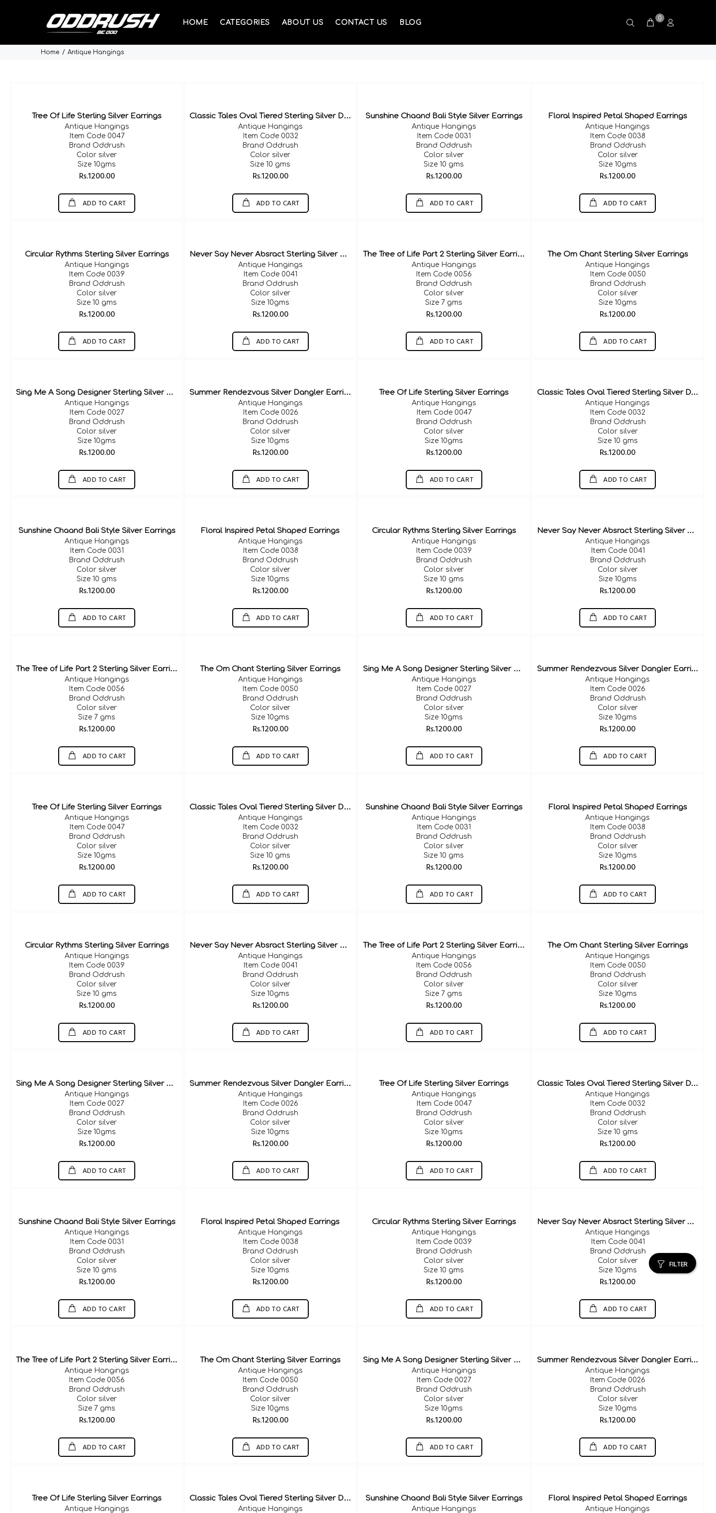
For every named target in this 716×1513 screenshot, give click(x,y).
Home (50, 9)
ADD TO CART (103, 171)
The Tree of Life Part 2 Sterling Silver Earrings (447, 222)
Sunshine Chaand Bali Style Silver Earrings (444, 84)
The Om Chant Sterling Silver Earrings (617, 222)
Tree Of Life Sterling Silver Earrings (97, 84)
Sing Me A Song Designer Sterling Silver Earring (104, 360)
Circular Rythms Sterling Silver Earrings (97, 222)
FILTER (678, 1222)
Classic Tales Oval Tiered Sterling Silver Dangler (278, 84)
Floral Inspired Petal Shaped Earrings (617, 84)
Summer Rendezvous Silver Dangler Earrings (273, 360)
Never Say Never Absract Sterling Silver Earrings (280, 222)
